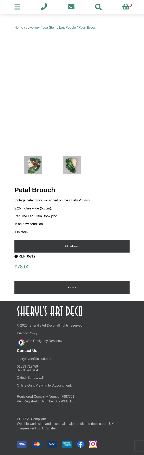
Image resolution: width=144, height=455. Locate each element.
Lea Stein (49, 27)
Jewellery (33, 27)
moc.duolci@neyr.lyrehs (34, 359)
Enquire (72, 287)
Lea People (67, 27)
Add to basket (72, 246)
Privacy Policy (27, 333)
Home (18, 27)
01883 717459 (27, 366)
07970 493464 (27, 370)
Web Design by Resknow (40, 341)
